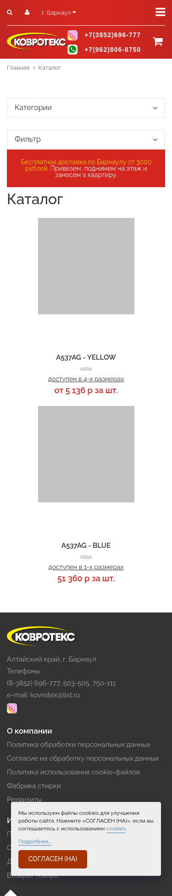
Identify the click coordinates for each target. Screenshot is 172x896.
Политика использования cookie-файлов (73, 772)
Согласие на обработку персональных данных (83, 758)
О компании (29, 730)
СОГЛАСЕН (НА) (52, 859)
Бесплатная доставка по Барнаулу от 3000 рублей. (86, 165)
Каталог (50, 67)
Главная (18, 67)
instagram (72, 35)
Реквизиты (24, 800)
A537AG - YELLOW (86, 357)
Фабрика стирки (34, 786)
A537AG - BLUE (86, 545)
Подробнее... (34, 841)
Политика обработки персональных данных (78, 744)
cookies (116, 828)
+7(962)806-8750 (112, 49)
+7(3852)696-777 (112, 35)
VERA (86, 369)
